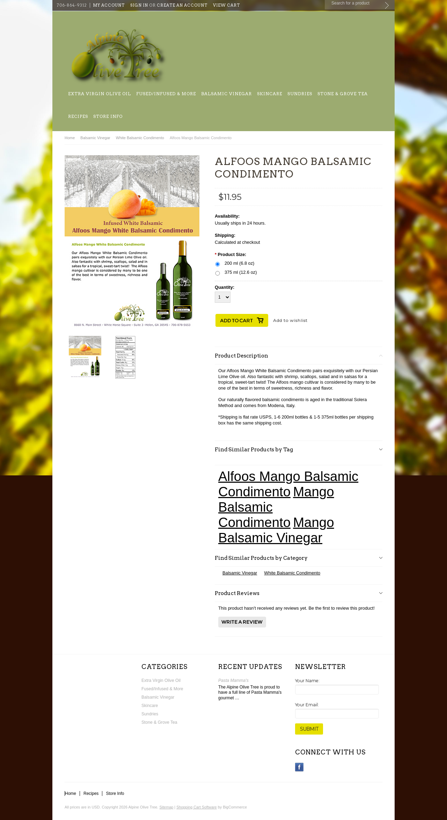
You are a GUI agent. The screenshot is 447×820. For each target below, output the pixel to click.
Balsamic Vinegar (226, 93)
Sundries (299, 93)
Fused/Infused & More (166, 93)
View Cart (226, 5)
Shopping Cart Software (196, 807)
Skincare (269, 93)
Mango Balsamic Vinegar (276, 530)
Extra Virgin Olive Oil (99, 93)
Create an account (182, 5)
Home (70, 138)
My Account (109, 5)
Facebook (299, 767)
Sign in (139, 5)
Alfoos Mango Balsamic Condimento (288, 484)
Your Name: (307, 680)
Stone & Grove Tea (342, 93)
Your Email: (307, 704)
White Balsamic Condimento (140, 138)
